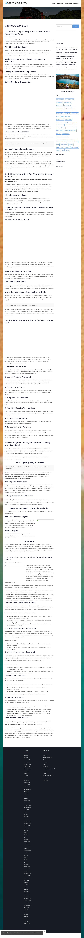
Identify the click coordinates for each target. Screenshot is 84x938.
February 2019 (27, 921)
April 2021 (26, 862)
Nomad (57, 159)
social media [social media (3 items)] (63, 141)
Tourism (45, 771)
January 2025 (27, 784)
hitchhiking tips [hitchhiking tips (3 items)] (59, 119)
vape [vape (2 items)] (63, 150)
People (44, 764)
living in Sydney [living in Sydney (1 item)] (69, 124)
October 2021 (27, 848)
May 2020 (26, 887)
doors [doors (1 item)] (74, 108)
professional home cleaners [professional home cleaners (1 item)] (70, 130)
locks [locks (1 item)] (75, 124)
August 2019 (26, 907)
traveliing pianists (17, 562)
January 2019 (27, 923)
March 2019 (26, 918)
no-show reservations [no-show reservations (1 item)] (71, 127)
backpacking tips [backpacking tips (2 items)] (67, 102)
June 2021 (26, 857)
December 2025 (27, 762)
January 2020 (27, 896)
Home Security (46, 759)
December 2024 (27, 787)
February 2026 (27, 759)
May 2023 (26, 814)
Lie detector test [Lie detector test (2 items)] (60, 124)
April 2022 (26, 837)
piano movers (8, 562)
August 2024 (26, 791)
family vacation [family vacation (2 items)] (59, 113)
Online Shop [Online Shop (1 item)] (59, 130)
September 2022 (27, 827)
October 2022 (27, 825)
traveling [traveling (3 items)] (71, 144)
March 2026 (26, 757)
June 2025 (26, 775)
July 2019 (26, 909)
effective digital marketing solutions (25, 179)
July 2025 (26, 773)
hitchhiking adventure (41, 179)
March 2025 (26, 780)
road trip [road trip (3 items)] (58, 133)
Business (45, 755)
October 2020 (27, 875)
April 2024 (26, 798)
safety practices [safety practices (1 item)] (65, 133)
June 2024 (26, 796)
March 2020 (26, 891)
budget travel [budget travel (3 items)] (59, 105)
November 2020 (27, 873)
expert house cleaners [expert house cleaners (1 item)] (71, 110)
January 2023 (27, 818)
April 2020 (26, 889)
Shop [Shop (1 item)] (57, 141)
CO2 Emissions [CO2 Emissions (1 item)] (59, 108)
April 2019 (26, 916)
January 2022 (27, 843)
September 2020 (27, 877)
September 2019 (27, 905)
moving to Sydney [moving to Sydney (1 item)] (60, 127)
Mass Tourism (59, 166)
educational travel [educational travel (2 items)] (60, 110)
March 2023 (26, 816)
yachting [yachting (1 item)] (67, 150)
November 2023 (27, 805)
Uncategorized (46, 777)
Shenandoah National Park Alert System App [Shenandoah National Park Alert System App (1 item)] (66, 138)
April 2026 (26, 755)
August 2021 (26, 852)
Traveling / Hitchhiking (48, 775)
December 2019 (27, 898)
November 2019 (27, 900)
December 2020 (27, 871)
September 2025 (27, 768)
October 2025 (27, 766)
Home (53, 3)
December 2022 (27, 821)
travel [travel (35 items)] (57, 144)
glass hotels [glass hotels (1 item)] (67, 113)
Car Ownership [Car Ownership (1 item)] (67, 105)
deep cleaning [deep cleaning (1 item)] (68, 108)
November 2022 (27, 823)
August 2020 (26, 880)
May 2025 (26, 777)
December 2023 (27, 802)
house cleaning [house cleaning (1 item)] (72, 122)
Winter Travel (60, 3)
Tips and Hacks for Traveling (49, 768)
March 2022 (26, 839)
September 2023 (27, 807)
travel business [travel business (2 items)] (64, 144)
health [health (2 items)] (57, 116)
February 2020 (27, 893)
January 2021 (27, 868)
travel (12, 37)
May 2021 (26, 859)
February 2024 (27, 800)
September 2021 (27, 850)
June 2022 (26, 832)
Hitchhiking (7, 37)
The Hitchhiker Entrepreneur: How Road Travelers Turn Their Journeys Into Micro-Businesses (66, 68)
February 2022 (27, 841)
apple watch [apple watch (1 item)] (59, 102)
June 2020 (26, 884)
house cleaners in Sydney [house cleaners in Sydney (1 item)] (62, 122)
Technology (45, 766)
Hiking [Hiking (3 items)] (62, 116)
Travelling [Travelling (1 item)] (67, 147)
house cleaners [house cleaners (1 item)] (68, 119)
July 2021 (26, 855)
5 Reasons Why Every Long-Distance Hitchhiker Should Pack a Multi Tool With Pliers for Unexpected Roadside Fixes (66, 62)
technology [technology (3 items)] (70, 141)
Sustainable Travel (60, 161)
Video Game (45, 780)
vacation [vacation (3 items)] (58, 150)
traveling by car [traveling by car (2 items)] (59, 147)
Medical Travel (68, 3)
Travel (44, 773)
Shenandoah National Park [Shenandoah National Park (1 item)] (62, 136)
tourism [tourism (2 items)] (76, 141)
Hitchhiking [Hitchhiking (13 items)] (67, 116)
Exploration (76, 3)
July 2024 (26, 793)
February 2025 (27, 782)
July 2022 (26, 830)
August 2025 (26, 771)
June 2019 (26, 912)
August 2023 (26, 809)
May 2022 (26, 834)
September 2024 (27, 789)
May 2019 (26, 914)
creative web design (10, 179)
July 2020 (26, 882)
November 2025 (27, 764)
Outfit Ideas (45, 762)
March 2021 (26, 864)
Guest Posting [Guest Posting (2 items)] (75, 113)
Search (75, 26)
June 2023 (26, 812)
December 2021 (27, 846)
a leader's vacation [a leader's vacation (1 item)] (69, 99)
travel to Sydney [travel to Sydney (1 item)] (74, 147)
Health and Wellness (47, 757)
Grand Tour (58, 164)
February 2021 (27, 866)
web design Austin (12, 181)
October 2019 (27, 902)
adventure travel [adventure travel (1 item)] (60, 99)
